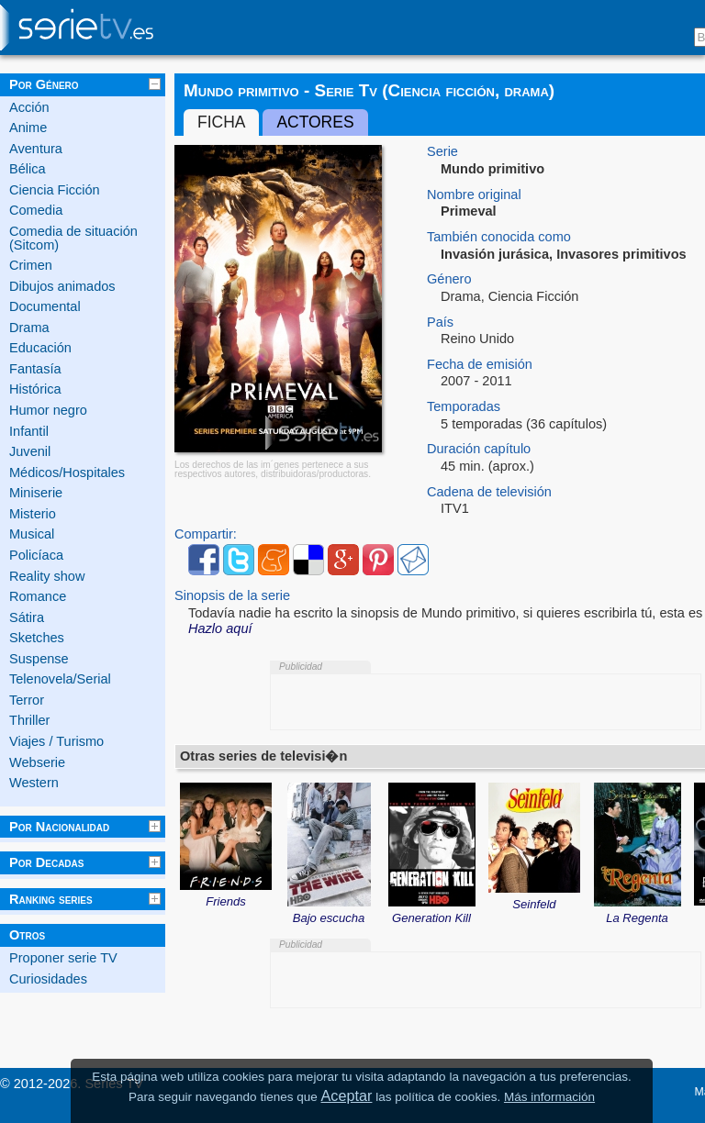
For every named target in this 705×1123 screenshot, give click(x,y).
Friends (226, 895)
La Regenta (637, 912)
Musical (31, 534)
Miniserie (35, 492)
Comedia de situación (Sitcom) (73, 238)
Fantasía (35, 368)
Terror (26, 700)
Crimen (30, 265)
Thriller (29, 720)
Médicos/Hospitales (67, 472)
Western (34, 782)
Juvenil (29, 451)
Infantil (29, 431)
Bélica (27, 168)
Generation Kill (432, 912)
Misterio (32, 513)
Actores (314, 122)
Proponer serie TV (63, 958)
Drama (29, 327)
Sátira (26, 617)
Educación (40, 347)
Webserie (37, 762)
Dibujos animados (62, 286)
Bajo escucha (329, 912)
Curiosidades (48, 979)
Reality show (46, 576)
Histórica (35, 389)
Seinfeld (534, 898)
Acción (29, 107)
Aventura (35, 148)
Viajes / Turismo (56, 741)
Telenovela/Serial (60, 679)
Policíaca (36, 555)
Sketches (36, 637)
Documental (45, 306)
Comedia (35, 210)
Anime (28, 127)
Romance (37, 596)
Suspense (39, 658)
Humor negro (48, 410)
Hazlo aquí (220, 628)
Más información (549, 1097)
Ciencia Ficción (54, 190)
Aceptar (347, 1095)
